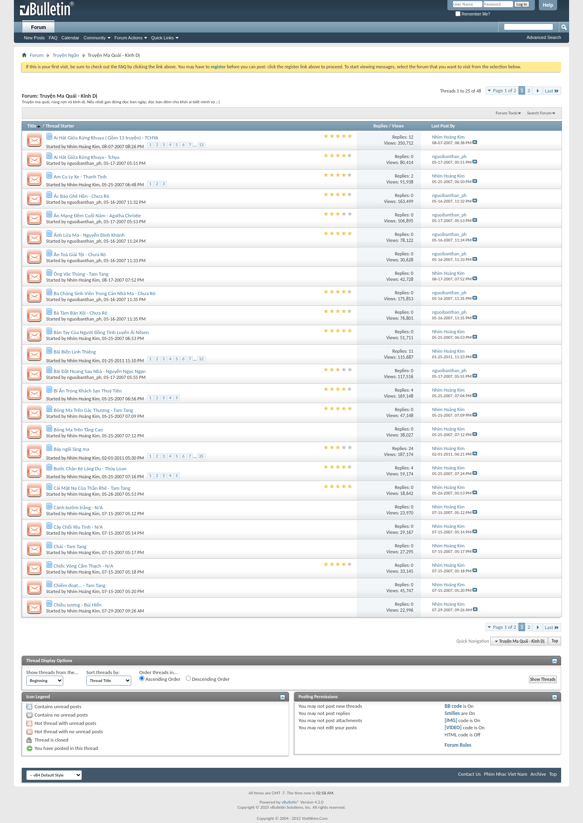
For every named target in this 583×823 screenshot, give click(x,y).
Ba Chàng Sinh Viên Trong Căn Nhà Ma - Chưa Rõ (104, 293)
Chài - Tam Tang (70, 546)
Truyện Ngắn (65, 55)
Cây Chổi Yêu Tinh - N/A (78, 527)
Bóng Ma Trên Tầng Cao (78, 430)
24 (410, 448)
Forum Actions (128, 37)
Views (398, 126)
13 (201, 144)
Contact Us (469, 774)
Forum (38, 27)
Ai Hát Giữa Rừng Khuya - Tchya (86, 157)
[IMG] (451, 720)
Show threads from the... (52, 672)
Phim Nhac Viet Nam (505, 774)
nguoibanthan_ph (84, 163)
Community (95, 37)
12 (410, 137)
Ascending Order (160, 679)
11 (410, 351)
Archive (538, 774)
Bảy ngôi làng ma (71, 449)
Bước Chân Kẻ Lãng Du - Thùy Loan (90, 468)
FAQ (53, 37)
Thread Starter (60, 126)
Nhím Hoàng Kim (83, 146)
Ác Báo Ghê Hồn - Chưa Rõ (81, 196)
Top (555, 641)
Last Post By (443, 126)
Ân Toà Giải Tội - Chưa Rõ (80, 254)
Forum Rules (458, 745)
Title (34, 126)
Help (548, 5)
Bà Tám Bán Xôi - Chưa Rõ (80, 313)
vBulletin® (290, 802)
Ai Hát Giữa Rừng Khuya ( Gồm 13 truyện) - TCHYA (106, 138)
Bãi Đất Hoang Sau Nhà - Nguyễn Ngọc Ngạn (100, 371)
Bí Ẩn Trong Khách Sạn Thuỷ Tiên (88, 391)
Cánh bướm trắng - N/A (78, 507)
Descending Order (208, 679)
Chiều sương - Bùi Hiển (77, 605)
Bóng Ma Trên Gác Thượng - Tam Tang (93, 410)
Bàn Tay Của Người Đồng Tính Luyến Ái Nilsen (101, 332)
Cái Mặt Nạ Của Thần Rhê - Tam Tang (92, 488)
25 (201, 456)
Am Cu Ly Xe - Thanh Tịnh (80, 177)
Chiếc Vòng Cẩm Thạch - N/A (83, 566)
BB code (453, 706)
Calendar (71, 37)
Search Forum (539, 113)
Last (552, 91)
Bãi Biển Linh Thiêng (75, 352)
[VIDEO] (453, 727)
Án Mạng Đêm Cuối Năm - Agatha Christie (97, 215)
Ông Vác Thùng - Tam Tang (81, 274)
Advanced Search (544, 37)
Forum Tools (506, 113)
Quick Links (162, 37)
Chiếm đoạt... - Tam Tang (79, 585)
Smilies (452, 713)
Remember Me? (472, 14)
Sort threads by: (103, 672)
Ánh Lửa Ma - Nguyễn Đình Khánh (89, 235)
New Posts (34, 37)
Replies (380, 126)
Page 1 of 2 (504, 90)
